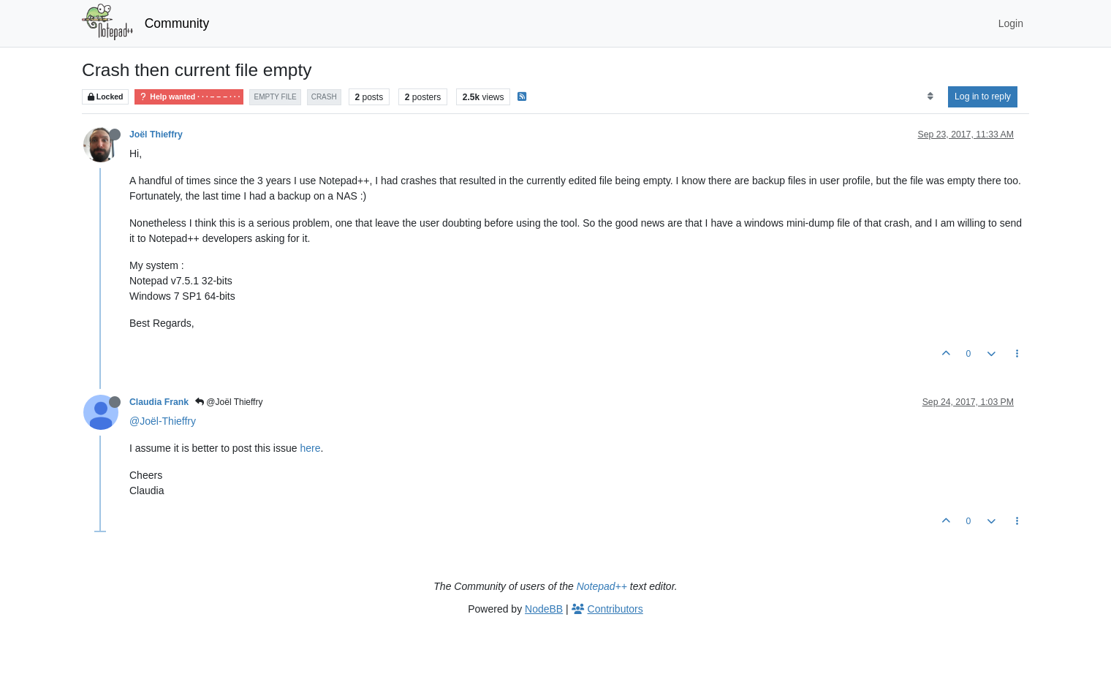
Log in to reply (983, 96)
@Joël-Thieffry (162, 421)
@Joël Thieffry (228, 402)
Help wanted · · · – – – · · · (189, 97)
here (310, 448)
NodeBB (544, 609)
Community (177, 23)
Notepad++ (602, 586)
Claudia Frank (159, 402)
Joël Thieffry (156, 134)
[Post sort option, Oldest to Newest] (930, 96)
